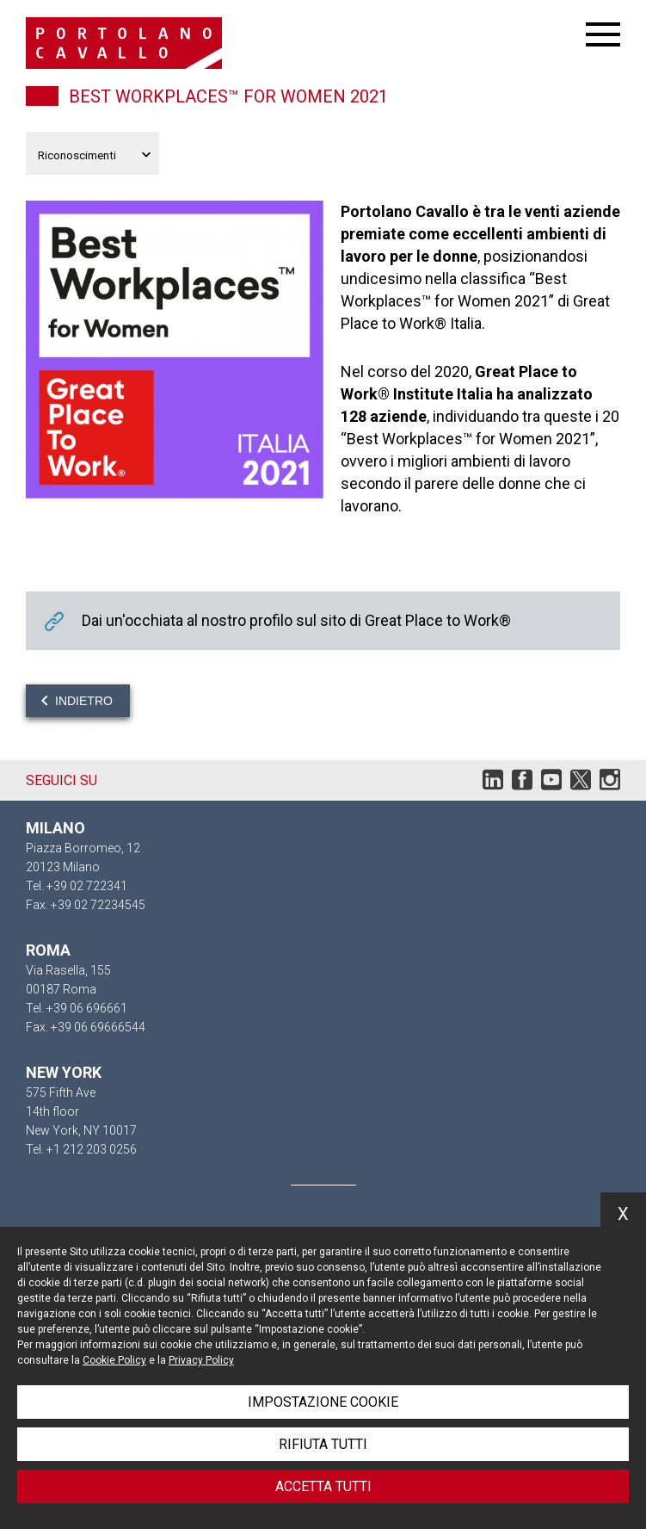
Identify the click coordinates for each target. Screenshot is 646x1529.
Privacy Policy (201, 1360)
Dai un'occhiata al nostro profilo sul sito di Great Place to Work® (323, 620)
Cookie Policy (114, 1360)
